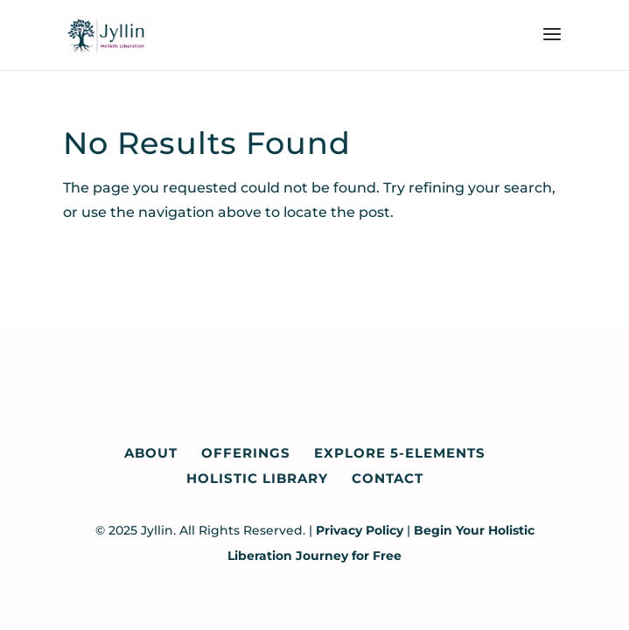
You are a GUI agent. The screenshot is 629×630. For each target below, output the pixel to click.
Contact (387, 478)
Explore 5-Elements (400, 452)
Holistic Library (257, 478)
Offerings (245, 452)
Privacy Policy (359, 530)
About (151, 452)
